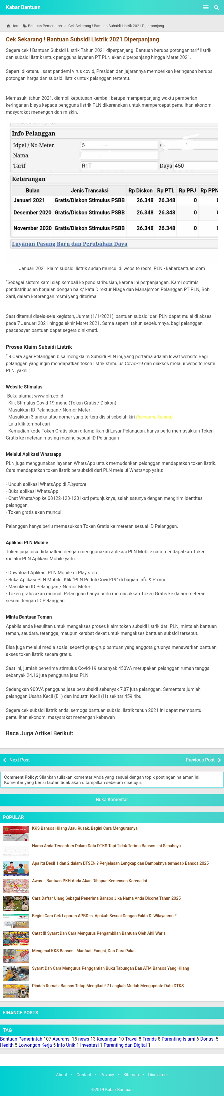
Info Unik (66, 1045)
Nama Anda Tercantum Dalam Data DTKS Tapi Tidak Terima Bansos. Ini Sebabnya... (108, 846)
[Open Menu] (205, 7)
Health (7, 1045)
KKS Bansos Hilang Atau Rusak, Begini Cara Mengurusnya (85, 828)
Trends (149, 1039)
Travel (131, 1039)
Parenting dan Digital (125, 1045)
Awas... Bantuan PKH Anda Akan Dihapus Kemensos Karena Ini (89, 881)
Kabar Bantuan (23, 7)
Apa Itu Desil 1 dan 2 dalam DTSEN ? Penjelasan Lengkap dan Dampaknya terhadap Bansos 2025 (120, 863)
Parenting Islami (178, 1039)
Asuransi (61, 1039)
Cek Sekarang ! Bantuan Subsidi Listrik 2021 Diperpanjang (82, 39)
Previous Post (200, 760)
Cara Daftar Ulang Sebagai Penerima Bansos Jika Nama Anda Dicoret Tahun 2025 (106, 898)
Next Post (19, 760)
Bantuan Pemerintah (21, 1039)
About (61, 1074)
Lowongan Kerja (35, 1045)
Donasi (207, 1039)
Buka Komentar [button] (112, 799)
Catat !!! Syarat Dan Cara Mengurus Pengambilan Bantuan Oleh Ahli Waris (99, 933)
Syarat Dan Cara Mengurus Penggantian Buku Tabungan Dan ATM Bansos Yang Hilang (110, 968)
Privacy (107, 1074)
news (83, 1039)
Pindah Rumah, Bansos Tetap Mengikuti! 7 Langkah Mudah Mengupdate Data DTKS (108, 986)
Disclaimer (158, 1074)
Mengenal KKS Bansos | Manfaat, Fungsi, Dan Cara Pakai (84, 951)
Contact (83, 1074)
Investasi (89, 1045)
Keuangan (107, 1039)
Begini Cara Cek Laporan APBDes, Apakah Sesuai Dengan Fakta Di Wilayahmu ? (104, 916)
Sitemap (131, 1074)
